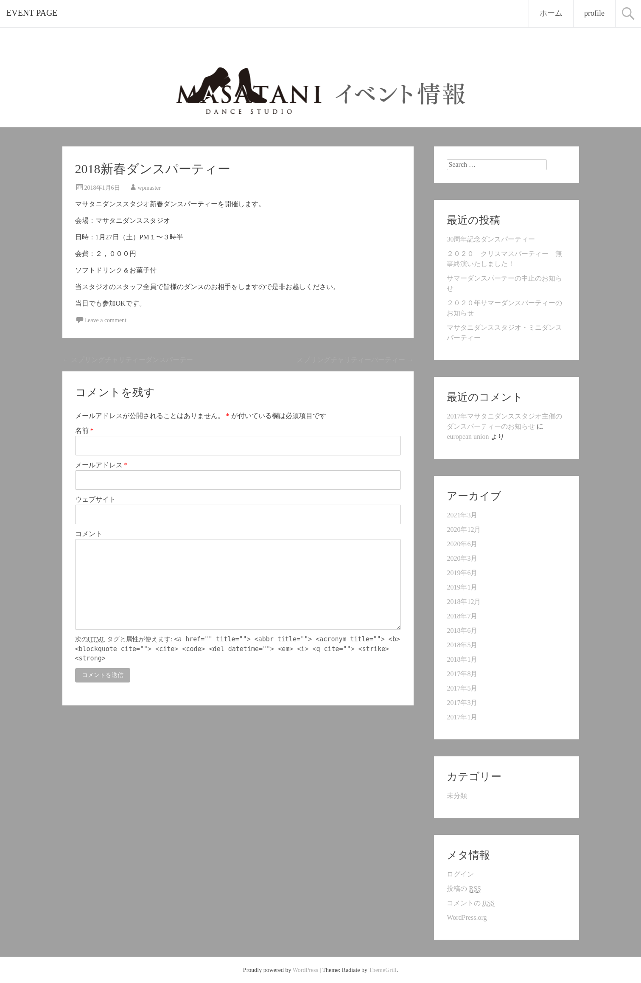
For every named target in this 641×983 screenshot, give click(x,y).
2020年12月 (464, 529)
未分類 (457, 795)
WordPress (305, 970)
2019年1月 (462, 587)
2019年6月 (462, 572)
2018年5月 (462, 645)
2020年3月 (462, 558)
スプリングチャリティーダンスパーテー (127, 359)
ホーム (551, 13)
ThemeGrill (382, 970)
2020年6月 (462, 544)
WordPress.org (467, 917)
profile (594, 13)
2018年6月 (462, 630)
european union (468, 436)
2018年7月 (462, 616)
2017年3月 (462, 702)
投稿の (464, 889)
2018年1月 (462, 659)
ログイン (460, 874)
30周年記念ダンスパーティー (491, 239)
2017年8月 (462, 673)
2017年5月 (462, 688)
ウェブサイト (95, 499)
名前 (84, 430)
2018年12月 (464, 601)
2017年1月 (462, 717)
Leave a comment (105, 320)
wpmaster (149, 188)
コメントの (470, 903)
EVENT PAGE (32, 12)
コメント (88, 533)
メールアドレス (101, 465)
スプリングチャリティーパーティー (355, 359)
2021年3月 (462, 515)
